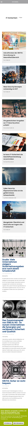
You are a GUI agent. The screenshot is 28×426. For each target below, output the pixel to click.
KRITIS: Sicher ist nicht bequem (13, 382)
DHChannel (15, 2)
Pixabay (22, 315)
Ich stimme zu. (7, 423)
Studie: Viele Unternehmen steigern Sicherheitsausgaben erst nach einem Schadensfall (13, 265)
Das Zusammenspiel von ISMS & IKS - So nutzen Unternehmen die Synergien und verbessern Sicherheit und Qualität (13, 326)
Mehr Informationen (18, 423)
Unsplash (22, 255)
